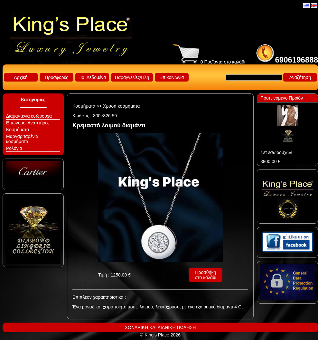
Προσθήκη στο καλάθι (205, 275)
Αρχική (21, 77)
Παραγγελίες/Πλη (132, 77)
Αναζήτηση (300, 77)
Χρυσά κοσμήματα (121, 106)
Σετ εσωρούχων (276, 152)
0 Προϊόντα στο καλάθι (209, 61)
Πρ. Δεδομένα (92, 77)
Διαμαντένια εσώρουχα (29, 116)
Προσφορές (56, 77)
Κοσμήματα (17, 129)
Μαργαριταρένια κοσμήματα (22, 139)
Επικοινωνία (172, 77)
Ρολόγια (14, 148)
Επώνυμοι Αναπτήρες (28, 122)
